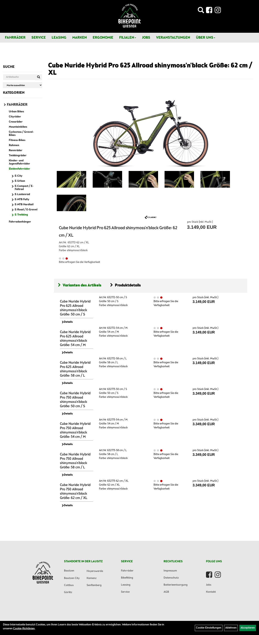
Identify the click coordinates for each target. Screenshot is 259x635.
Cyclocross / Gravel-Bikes (21, 133)
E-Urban (20, 181)
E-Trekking (21, 215)
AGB (166, 592)
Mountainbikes (18, 127)
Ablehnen (231, 628)
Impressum (170, 571)
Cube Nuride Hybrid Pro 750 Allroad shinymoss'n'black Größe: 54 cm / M (75, 430)
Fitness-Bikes (17, 140)
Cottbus (69, 585)
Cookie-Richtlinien (24, 628)
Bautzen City (72, 578)
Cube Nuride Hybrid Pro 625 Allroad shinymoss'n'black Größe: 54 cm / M (75, 338)
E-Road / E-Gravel (26, 210)
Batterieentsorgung (176, 585)
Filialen (127, 37)
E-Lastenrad (22, 194)
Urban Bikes (16, 112)
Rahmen (14, 145)
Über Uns (205, 37)
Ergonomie (103, 37)
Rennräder (15, 150)
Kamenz (92, 578)
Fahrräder (15, 37)
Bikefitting (127, 578)
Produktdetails (125, 285)
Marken (79, 37)
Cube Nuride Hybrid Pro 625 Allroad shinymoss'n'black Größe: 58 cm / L (75, 369)
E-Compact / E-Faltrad (24, 187)
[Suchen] (38, 77)
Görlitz (68, 592)
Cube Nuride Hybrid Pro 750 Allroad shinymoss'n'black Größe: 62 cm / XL (75, 491)
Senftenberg (94, 585)
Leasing (59, 37)
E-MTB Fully (22, 199)
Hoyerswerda (95, 571)
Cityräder (15, 117)
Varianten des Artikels (79, 285)
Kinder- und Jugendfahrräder (19, 162)
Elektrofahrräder (19, 169)
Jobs (146, 37)
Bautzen (69, 571)
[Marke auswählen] (22, 85)
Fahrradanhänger (20, 222)
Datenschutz (171, 578)
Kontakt (211, 592)
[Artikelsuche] (201, 11)
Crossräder (16, 122)
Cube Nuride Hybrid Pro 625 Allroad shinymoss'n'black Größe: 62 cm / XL (150, 69)
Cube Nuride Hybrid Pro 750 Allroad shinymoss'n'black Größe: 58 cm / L (75, 461)
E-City (18, 176)
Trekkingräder (18, 155)
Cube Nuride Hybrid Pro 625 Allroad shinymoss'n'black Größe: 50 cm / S (75, 308)
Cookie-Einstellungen (208, 628)
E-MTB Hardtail (24, 204)
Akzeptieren (248, 628)
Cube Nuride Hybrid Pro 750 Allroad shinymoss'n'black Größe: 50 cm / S (75, 400)
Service (38, 37)
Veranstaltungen (173, 37)
